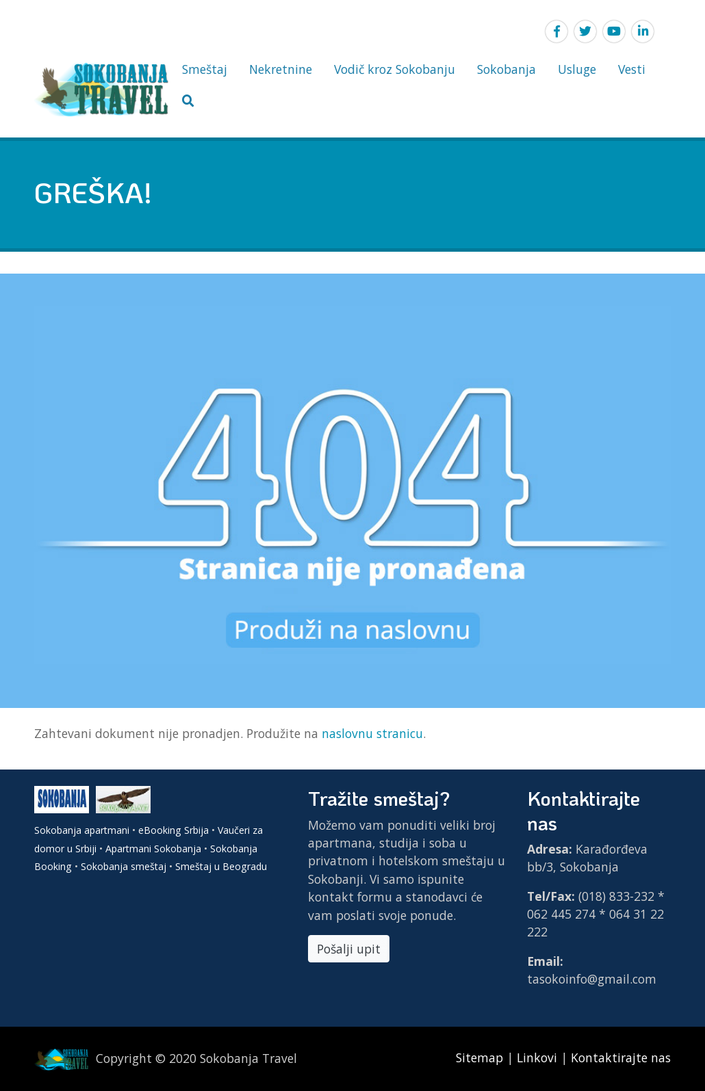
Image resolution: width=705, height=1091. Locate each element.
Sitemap (481, 1057)
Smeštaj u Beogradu (221, 866)
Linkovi (537, 1057)
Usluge (577, 69)
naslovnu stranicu (372, 733)
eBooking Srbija (173, 830)
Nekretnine (280, 69)
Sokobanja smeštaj (123, 866)
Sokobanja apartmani (81, 830)
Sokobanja (506, 69)
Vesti (631, 69)
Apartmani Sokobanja (153, 848)
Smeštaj (204, 69)
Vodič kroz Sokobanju (394, 69)
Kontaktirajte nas (621, 1057)
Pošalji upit (349, 949)
